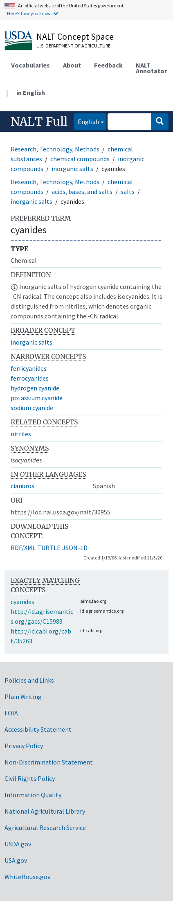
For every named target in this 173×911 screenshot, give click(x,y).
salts (128, 191)
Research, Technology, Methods (55, 149)
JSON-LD (75, 547)
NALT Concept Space (75, 36)
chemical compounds (80, 159)
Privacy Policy (23, 746)
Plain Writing (23, 696)
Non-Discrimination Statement (48, 762)
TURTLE (49, 547)
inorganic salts (72, 169)
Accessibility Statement (38, 729)
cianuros (22, 486)
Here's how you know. (29, 13)
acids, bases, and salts (82, 191)
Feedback (108, 65)
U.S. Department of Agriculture (73, 46)
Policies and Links (29, 680)
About (72, 65)
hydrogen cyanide (35, 388)
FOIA (11, 713)
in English (30, 92)
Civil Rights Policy (29, 778)
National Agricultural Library (44, 811)
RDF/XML (23, 547)
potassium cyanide (37, 398)
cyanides (22, 602)
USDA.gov (17, 844)
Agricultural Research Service (45, 827)
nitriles (21, 434)
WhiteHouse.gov (27, 877)
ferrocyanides (30, 378)
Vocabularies (30, 65)
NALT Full (39, 121)
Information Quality (32, 795)
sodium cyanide (32, 408)
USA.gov (15, 860)
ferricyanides (29, 368)
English (86, 121)
